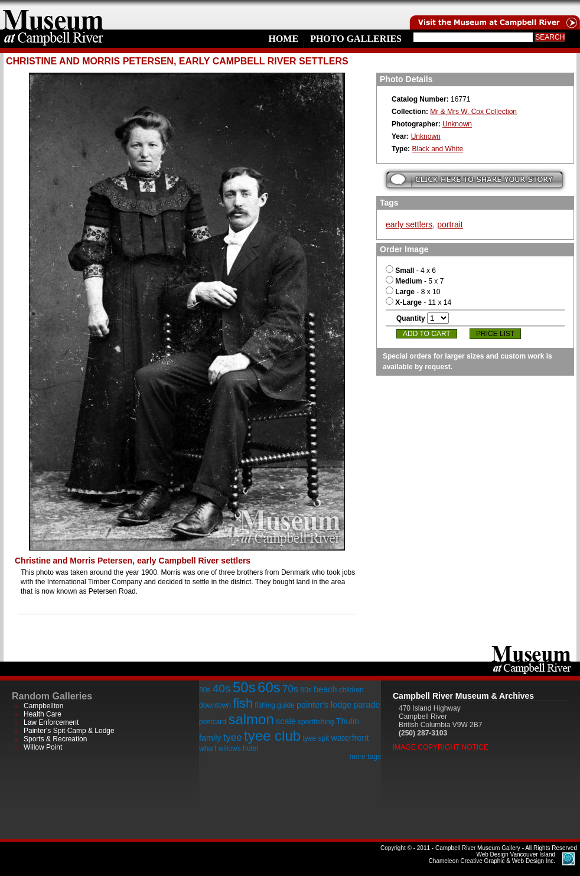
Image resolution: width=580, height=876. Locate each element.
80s (305, 690)
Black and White (437, 149)
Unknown (457, 124)
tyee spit (315, 738)
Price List (495, 334)
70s (290, 689)
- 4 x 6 (411, 270)
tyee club (272, 736)
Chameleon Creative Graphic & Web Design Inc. (492, 857)
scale (286, 721)
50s (244, 687)
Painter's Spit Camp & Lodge (69, 731)
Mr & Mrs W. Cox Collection (473, 112)
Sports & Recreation (55, 739)
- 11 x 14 (418, 302)
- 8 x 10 (413, 292)
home (53, 15)
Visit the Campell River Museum (494, 15)
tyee (232, 737)
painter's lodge (323, 704)
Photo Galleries (356, 39)
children (351, 690)
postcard (212, 722)
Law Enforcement (51, 722)
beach (325, 689)
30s (204, 690)
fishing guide (274, 705)
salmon (250, 719)
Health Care (42, 714)
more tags (365, 757)
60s (269, 687)
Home (283, 39)
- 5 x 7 (415, 281)
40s (222, 688)
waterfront (350, 738)
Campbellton (43, 706)
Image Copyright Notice (440, 747)
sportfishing (316, 722)
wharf (207, 748)
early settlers (409, 224)
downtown (215, 705)
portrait (450, 224)
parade (367, 704)
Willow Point (43, 747)
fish (243, 703)
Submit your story (475, 180)
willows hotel (238, 748)
